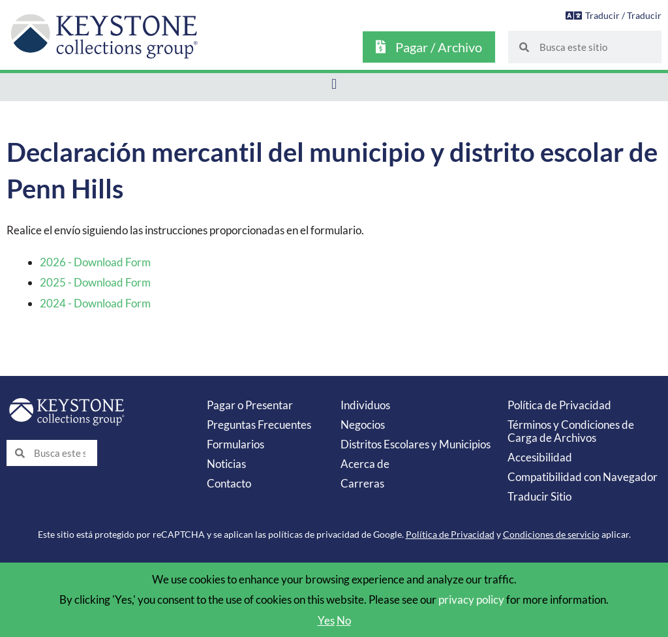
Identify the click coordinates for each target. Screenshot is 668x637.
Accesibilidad (540, 457)
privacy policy (471, 599)
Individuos (365, 405)
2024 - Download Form (95, 303)
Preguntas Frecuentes (259, 424)
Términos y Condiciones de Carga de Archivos (571, 431)
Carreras (362, 483)
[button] (333, 84)
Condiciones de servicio (551, 534)
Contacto (229, 483)
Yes (326, 620)
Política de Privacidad (559, 405)
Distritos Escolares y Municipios (416, 444)
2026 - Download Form (95, 262)
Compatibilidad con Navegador (583, 477)
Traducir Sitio (539, 496)
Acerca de (365, 464)
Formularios (235, 444)
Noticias (226, 464)
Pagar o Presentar (250, 405)
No (344, 620)
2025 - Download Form (95, 282)
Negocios (363, 424)
